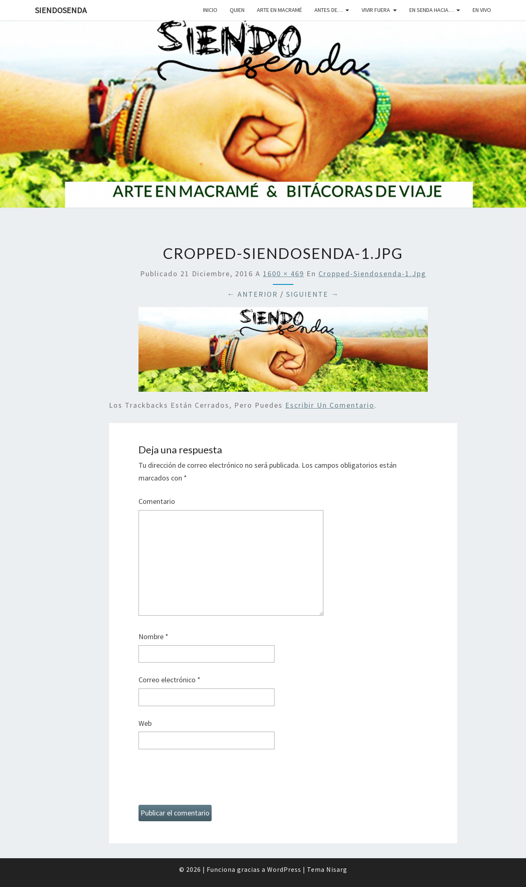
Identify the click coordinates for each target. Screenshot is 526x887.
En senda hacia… (431, 10)
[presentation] (200, 781)
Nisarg (336, 869)
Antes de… (328, 10)
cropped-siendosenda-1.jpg (372, 273)
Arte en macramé (279, 10)
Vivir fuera (376, 10)
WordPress (284, 869)
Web (145, 723)
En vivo (482, 10)
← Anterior (252, 294)
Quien (237, 10)
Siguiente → (312, 294)
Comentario (156, 501)
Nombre (153, 636)
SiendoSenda (61, 10)
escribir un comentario (329, 405)
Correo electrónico (169, 679)
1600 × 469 (283, 273)
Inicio (210, 10)
